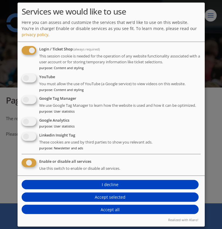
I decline (110, 184)
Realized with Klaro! (183, 220)
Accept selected (110, 197)
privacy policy (35, 34)
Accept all (110, 209)
